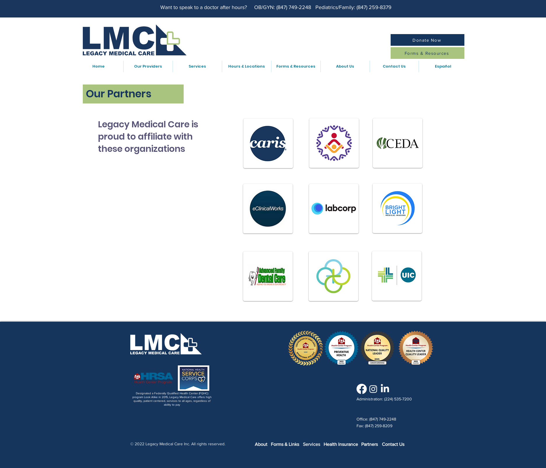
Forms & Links (285, 444)
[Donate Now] (427, 40)
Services (311, 444)
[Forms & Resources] (427, 53)
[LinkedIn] (385, 389)
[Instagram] (373, 389)
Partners (369, 444)
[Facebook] (362, 389)
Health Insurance (341, 444)
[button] (148, 66)
